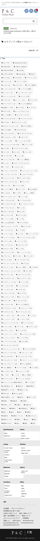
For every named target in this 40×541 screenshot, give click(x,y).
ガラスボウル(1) (21, 130)
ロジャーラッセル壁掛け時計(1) (12, 382)
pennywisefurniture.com (11, 525)
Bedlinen (7, 471)
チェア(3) (18, 193)
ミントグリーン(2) (8, 319)
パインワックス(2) (8, 237)
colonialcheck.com (27, 523)
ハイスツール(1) (8, 234)
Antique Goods (7, 491)
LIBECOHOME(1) (8, 70)
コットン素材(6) (24, 159)
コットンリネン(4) (8, 159)
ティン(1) (22, 208)
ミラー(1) (22, 315)
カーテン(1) (32, 107)
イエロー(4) (6, 85)
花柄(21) (5, 416)
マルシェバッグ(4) (26, 308)
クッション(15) (7, 141)
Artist (23, 496)
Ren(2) (32, 74)
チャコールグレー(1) (9, 196)
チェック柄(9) (30, 193)
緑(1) (20, 412)
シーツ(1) (6, 167)
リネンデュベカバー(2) (25, 356)
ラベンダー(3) (22, 330)
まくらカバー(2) (8, 304)
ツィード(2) (23, 196)
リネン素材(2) (7, 367)
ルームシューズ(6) (23, 371)
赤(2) (26, 419)
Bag (22, 486)
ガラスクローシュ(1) (20, 122)
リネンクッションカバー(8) (11, 349)
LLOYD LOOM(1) (8, 74)
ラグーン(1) (19, 327)
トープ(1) (21, 219)
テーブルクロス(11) (9, 200)
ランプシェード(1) (8, 338)
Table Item (24, 453)
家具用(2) (31, 386)
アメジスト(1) (7, 81)
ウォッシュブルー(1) (9, 96)
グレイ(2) (16, 152)
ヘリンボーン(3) (8, 289)
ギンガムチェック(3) (9, 137)
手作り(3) (6, 393)
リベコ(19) (34, 367)
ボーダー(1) (22, 293)
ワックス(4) (30, 382)
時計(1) (21, 397)
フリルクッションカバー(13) (11, 271)
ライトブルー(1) (28, 323)
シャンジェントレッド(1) (29, 170)
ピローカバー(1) (22, 245)
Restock (7, 436)
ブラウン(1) (6, 256)
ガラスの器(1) (27, 126)
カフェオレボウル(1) (9, 118)
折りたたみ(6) (18, 393)
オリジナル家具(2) (26, 104)
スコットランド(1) (8, 178)
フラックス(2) (7, 260)
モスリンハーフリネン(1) (10, 323)
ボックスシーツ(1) (8, 297)
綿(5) (12, 412)
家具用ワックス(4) (8, 390)
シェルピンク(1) (18, 167)
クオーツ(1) (24, 137)
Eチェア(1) (6, 63)
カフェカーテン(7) (26, 118)
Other (22, 482)
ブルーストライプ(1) (24, 274)
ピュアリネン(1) (8, 245)
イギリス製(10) (31, 85)
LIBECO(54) (6, 66)
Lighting (23, 493)
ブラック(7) (29, 256)
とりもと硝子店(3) (8, 222)
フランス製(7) (22, 267)
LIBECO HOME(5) (20, 66)
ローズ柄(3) (27, 375)
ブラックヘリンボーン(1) (10, 263)
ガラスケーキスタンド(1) (10, 126)
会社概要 (6, 508)
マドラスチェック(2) (9, 308)
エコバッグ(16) (24, 96)
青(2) (17, 423)
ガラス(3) (6, 122)
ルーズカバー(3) (8, 371)
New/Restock (8, 429)
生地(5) (24, 401)
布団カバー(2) (23, 390)
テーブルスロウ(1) (24, 200)
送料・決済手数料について (11, 516)
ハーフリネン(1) (8, 230)
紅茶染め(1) (23, 408)
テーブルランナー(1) (27, 204)
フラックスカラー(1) (22, 260)
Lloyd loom (8, 495)
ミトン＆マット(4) (8, 315)
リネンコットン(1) (26, 352)
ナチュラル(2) (23, 222)
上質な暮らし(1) (8, 386)
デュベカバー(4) (8, 215)
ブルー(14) (28, 271)
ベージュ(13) (24, 282)
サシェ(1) (6, 163)
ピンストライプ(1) (8, 252)
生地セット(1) (7, 405)
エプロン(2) (6, 100)
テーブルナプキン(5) (9, 204)
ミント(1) (32, 315)
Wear (22, 488)
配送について (26, 516)
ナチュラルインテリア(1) (10, 226)
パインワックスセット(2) (26, 237)
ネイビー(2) (26, 226)
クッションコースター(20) (11, 144)
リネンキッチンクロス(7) (10, 345)
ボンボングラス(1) (20, 300)
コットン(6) (20, 156)
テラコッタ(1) (22, 215)
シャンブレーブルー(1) (10, 174)
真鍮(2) (13, 408)
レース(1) (6, 375)
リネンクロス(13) (30, 349)
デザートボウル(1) (8, 211)
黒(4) (33, 423)
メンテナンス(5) (24, 319)
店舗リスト (6, 520)
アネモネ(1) (18, 78)
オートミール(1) (20, 100)
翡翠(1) (29, 412)
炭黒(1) (5, 401)
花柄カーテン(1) (18, 416)
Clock (23, 491)
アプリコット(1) (31, 78)
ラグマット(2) (32, 327)
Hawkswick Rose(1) (20, 63)
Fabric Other (25, 438)
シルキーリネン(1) (27, 174)
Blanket (7, 473)
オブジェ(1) (33, 100)
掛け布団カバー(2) (8, 397)
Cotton (23, 436)
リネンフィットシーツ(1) (29, 360)
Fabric (22, 429)
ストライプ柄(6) (8, 189)
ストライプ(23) (19, 185)
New (6, 433)
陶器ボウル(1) (7, 423)
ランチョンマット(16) (28, 334)
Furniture (6, 482)
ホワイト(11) (6, 300)
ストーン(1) (6, 185)
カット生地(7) (7, 115)
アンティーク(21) (21, 81)
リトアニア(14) (23, 338)
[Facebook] (28, 532)
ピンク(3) (21, 248)
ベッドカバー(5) (8, 286)
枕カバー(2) (31, 397)
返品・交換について (25, 513)
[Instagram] (31, 532)
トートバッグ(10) (8, 219)
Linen (23, 433)
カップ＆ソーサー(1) (23, 115)
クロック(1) (28, 152)
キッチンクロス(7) (8, 133)
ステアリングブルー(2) (10, 182)
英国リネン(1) (7, 419)
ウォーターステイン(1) (24, 92)
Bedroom (6, 467)
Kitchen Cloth (25, 450)
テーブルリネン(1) (8, 208)
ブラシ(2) (18, 256)
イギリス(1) (18, 85)
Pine (6, 488)
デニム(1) (22, 211)
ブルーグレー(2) (8, 274)
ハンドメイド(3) (21, 241)
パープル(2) (21, 230)
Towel (6, 476)
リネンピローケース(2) (10, 360)
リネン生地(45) (26, 364)
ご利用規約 (25, 518)
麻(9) (25, 423)
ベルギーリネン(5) (8, 293)
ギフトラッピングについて (11, 518)
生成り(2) (28, 405)
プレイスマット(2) (24, 278)
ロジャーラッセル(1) (24, 378)
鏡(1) (34, 419)
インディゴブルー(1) (9, 89)
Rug (6, 457)
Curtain (7, 455)
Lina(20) (21, 70)
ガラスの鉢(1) (7, 130)
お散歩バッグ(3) (8, 107)
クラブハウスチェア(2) (21, 148)
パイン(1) (20, 234)
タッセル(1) (6, 193)
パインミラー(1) (33, 234)
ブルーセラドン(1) (8, 278)
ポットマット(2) (24, 297)
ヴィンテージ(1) (8, 92)
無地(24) (14, 401)
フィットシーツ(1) (24, 252)
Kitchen (23, 444)
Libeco (22, 467)
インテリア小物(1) (25, 89)
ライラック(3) (7, 327)
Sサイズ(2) (6, 78)
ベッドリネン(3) (23, 286)
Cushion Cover (7, 451)
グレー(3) (6, 152)
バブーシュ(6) (7, 241)
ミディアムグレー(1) (24, 312)
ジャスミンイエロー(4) (10, 170)
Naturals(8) (22, 74)
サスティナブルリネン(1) (21, 163)
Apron (23, 448)
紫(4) (33, 408)
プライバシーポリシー (18, 508)
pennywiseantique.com (11, 523)
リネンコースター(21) (9, 352)
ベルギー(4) (21, 289)
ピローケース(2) (8, 248)
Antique (7, 486)
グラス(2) (6, 148)
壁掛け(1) (20, 386)
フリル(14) (34, 267)
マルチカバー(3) (8, 312)
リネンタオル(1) (8, 356)
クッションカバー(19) (23, 141)
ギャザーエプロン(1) (25, 133)
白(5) (4, 408)
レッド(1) (16, 375)
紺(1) (4, 412)
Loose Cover (9, 448)
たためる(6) (33, 189)
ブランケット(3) (8, 267)
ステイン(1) (25, 182)
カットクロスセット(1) (22, 111)
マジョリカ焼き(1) (23, 304)
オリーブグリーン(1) (9, 104)
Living (5, 444)
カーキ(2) (21, 107)
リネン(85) (24, 341)
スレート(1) (21, 189)
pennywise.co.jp (28, 520)
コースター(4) (7, 156)
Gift (4, 502)
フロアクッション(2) (9, 282)
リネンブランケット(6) (10, 364)
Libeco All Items (24, 471)
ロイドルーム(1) (8, 378)
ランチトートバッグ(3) (10, 334)
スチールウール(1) (24, 178)
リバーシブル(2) (21, 367)
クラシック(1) (28, 144)
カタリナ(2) (6, 111)
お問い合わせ (16, 520)
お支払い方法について (10, 513)
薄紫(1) (18, 419)
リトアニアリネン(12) (9, 341)
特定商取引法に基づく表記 (11, 511)
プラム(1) (26, 263)
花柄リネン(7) (32, 416)
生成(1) (18, 405)
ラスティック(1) (8, 330)
